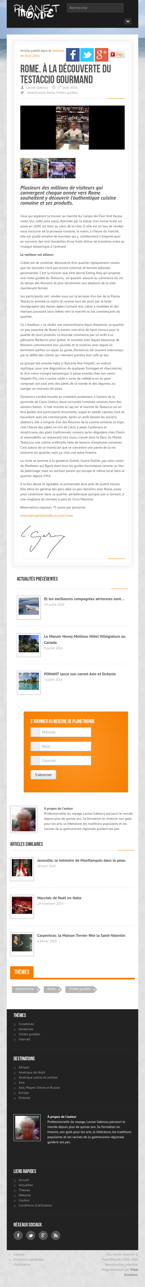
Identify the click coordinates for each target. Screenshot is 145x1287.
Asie (22, 1082)
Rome (51, 92)
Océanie (24, 1098)
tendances (26, 1029)
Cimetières (26, 1024)
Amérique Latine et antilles (38, 1077)
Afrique (24, 1067)
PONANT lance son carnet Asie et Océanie (80, 673)
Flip (117, 54)
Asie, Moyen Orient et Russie (39, 1087)
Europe (24, 1092)
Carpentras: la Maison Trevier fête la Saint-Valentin (81, 935)
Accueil (24, 1180)
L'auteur (24, 1200)
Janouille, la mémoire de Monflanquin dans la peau (81, 860)
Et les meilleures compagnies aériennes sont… (84, 598)
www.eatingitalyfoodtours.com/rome (46, 515)
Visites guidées (67, 92)
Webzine (25, 1195)
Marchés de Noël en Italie (59, 897)
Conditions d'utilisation (35, 1205)
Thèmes (21, 972)
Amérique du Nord (32, 1072)
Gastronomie (36, 92)
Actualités (26, 1185)
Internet (24, 1039)
